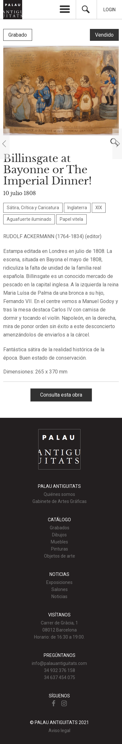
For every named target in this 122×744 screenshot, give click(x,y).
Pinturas (59, 548)
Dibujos (59, 534)
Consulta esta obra (61, 395)
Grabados (59, 527)
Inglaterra (77, 207)
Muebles (59, 541)
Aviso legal (59, 730)
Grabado (17, 35)
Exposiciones (59, 582)
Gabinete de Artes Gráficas (59, 501)
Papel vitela (71, 219)
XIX (98, 207)
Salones (59, 589)
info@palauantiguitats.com (59, 663)
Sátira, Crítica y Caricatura (33, 207)
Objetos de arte (59, 556)
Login (109, 9)
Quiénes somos (59, 494)
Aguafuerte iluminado (29, 219)
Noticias (59, 596)
